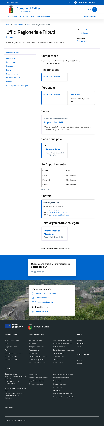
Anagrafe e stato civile (36, 347)
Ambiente (32, 343)
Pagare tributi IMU (53, 122)
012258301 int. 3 (51, 210)
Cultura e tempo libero (36, 359)
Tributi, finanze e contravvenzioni (56, 119)
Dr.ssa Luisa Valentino (51, 76)
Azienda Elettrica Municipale (52, 232)
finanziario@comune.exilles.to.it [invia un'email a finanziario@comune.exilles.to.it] (55, 212)
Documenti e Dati (11, 359)
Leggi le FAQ (33, 374)
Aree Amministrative (12, 340)
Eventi (79, 363)
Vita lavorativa (58, 363)
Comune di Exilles (53, 149)
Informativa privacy (59, 384)
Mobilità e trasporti (59, 347)
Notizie (79, 340)
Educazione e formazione (37, 363)
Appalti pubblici (34, 350)
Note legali (56, 390)
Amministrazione (14, 16)
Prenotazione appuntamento (38, 377)
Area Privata (9, 407)
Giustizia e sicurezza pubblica (62, 340)
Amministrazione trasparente (63, 374)
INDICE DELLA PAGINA (20, 52)
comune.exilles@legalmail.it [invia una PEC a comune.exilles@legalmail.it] (59, 215)
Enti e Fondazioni (11, 356)
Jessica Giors (75, 94)
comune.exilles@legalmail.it (14, 393)
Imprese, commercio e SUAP (62, 343)
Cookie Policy (57, 387)
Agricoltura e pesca (35, 340)
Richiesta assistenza (36, 384)
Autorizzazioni (33, 353)
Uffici (6, 343)
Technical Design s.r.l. (19, 420)
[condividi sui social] (82, 29)
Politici (7, 350)
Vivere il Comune (43, 16)
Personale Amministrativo (13, 353)
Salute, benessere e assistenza (63, 350)
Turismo (55, 359)
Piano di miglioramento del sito (63, 397)
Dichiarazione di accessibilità (62, 393)
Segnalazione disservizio (37, 381)
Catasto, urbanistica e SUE (38, 356)
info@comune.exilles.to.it (18, 388)
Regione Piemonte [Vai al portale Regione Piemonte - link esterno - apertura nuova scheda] (12, 2)
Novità (25, 16)
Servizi (32, 16)
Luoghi (79, 360)
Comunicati (81, 343)
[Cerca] (94, 9)
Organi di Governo (11, 347)
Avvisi (79, 347)
